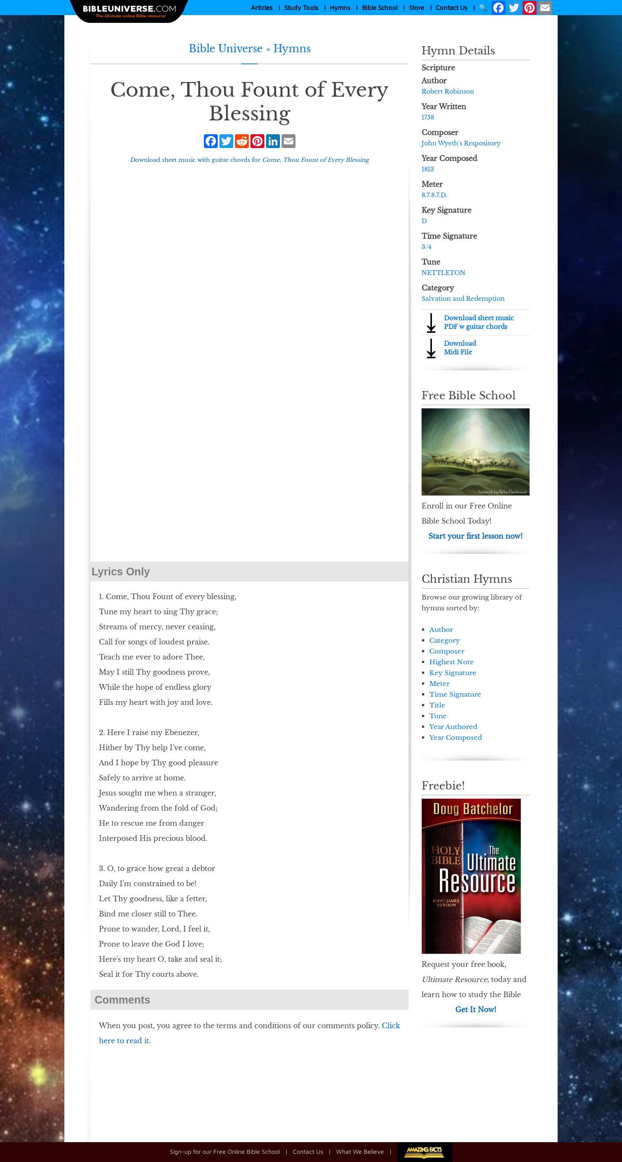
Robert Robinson (448, 91)
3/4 (427, 247)
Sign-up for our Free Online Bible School (225, 1151)
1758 (428, 117)
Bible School (379, 7)
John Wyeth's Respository (461, 143)
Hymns (340, 7)
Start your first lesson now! (475, 536)
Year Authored (453, 727)
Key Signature (452, 673)
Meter (439, 683)
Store (416, 7)
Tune (438, 716)
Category (444, 640)
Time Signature (455, 694)
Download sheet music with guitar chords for (249, 160)
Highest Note (451, 662)
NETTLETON (444, 273)
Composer (446, 651)
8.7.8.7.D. (434, 195)
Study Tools (301, 7)
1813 (428, 169)
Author (441, 629)
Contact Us (451, 7)
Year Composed (455, 737)
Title (437, 705)
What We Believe (360, 1151)
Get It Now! (475, 1009)
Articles (262, 7)
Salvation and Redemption (463, 299)
